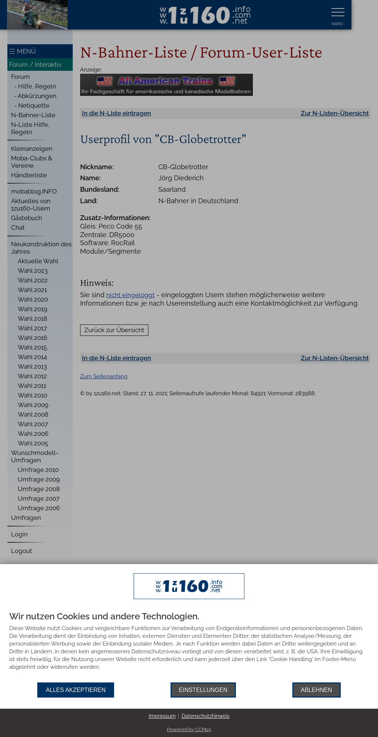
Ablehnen (316, 690)
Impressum (162, 716)
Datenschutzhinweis (206, 716)
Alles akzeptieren (76, 690)
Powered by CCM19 (189, 729)
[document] (189, 647)
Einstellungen (203, 690)
